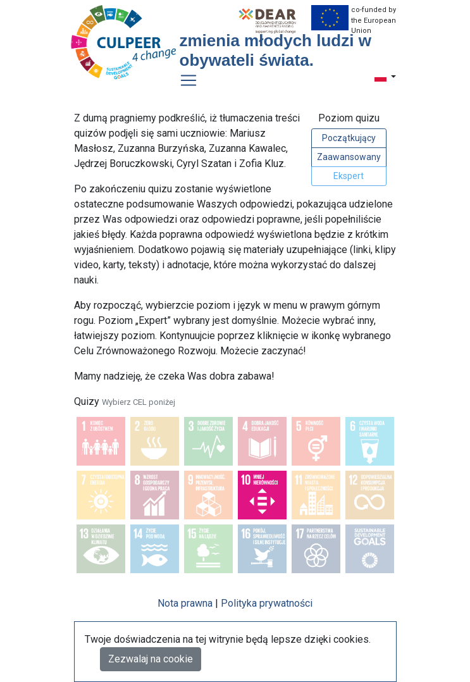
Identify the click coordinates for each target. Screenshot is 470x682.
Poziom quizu (349, 118)
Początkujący (349, 138)
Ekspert (348, 176)
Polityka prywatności (266, 603)
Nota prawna (185, 603)
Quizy (124, 401)
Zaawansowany (349, 157)
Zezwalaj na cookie (150, 659)
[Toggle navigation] (188, 80)
